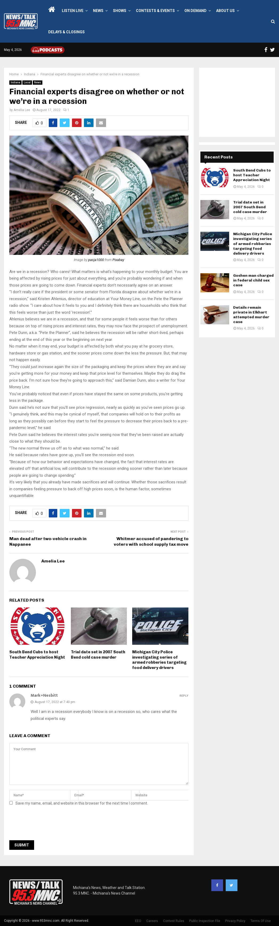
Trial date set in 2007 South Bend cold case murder (98, 655)
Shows (119, 11)
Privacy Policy (235, 921)
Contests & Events (155, 11)
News (98, 11)
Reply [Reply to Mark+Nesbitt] (184, 695)
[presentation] (49, 824)
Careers (152, 921)
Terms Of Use (260, 921)
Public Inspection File (204, 921)
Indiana (15, 82)
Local (27, 82)
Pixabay (118, 260)
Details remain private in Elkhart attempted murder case (251, 314)
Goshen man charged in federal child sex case (253, 280)
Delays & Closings (66, 32)
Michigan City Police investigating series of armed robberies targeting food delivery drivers (159, 660)
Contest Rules (173, 921)
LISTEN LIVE (72, 11)
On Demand (195, 11)
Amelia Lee (22, 110)
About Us (225, 11)
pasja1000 (96, 260)
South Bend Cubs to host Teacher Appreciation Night (37, 655)
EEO (138, 921)
